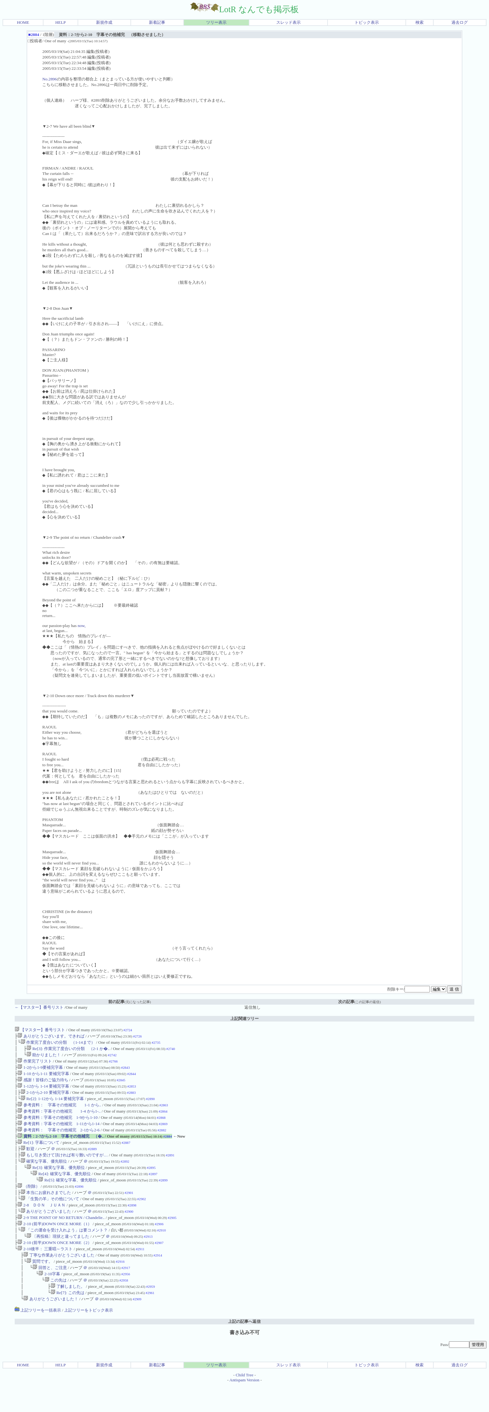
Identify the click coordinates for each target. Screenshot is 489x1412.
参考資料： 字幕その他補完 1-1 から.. (59, 1112)
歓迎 (27, 1160)
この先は (56, 1305)
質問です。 (40, 1284)
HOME (23, 22)
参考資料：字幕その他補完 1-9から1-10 (58, 1126)
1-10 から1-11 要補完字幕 (43, 1078)
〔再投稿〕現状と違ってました (58, 1257)
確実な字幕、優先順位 (44, 1174)
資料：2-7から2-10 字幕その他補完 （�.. (61, 1146)
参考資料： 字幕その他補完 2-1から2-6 (58, 1140)
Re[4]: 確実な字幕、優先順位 (62, 1188)
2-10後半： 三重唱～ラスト (45, 1270)
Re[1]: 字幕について (38, 1153)
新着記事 (157, 22)
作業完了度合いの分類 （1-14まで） (58, 1043)
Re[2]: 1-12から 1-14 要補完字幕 (52, 1105)
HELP (60, 22)
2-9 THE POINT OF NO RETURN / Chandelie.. (61, 1236)
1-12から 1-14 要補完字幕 (43, 1091)
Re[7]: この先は (67, 1319)
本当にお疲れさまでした (46, 1208)
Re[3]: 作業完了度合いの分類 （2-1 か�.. (68, 1050)
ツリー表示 (216, 22)
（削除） (28, 1202)
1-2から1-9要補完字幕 (40, 1071)
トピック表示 (366, 22)
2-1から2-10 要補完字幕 (45, 1098)
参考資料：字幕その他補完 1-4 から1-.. (59, 1119)
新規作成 (104, 22)
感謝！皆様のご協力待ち (43, 1085)
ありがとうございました (46, 1229)
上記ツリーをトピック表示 (88, 1337)
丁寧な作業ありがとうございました (58, 1277)
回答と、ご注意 (50, 1291)
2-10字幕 (49, 1298)
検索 (419, 22)
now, (81, 625)
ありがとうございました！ (50, 1325)
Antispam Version (244, 1406)
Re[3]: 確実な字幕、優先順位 (56, 1181)
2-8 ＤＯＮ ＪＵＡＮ (41, 1222)
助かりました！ (44, 1057)
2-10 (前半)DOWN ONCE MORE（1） (55, 1243)
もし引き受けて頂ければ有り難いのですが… (64, 1167)
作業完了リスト (35, 1064)
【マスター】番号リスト (40, 1029)
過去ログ (459, 22)
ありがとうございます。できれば (51, 1036)
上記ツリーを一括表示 (38, 1337)
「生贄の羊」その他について (50, 1215)
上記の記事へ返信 (244, 1348)
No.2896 (49, 79)
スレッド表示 (288, 22)
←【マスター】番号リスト (39, 1007)
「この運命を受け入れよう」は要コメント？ (64, 1250)
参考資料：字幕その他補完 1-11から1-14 (58, 1133)
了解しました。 (68, 1312)
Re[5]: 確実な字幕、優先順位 (67, 1195)
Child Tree (244, 1401)
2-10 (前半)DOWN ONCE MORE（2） (55, 1264)
